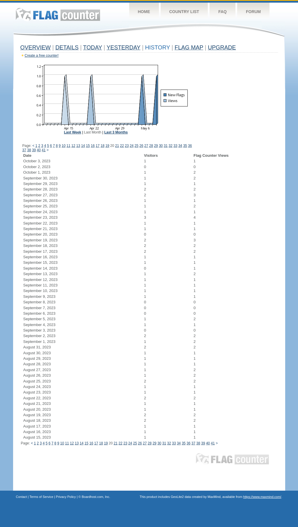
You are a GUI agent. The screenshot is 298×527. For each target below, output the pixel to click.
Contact (21, 496)
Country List (184, 11)
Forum (253, 11)
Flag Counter (58, 14)
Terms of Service (41, 496)
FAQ (222, 11)
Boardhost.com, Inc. (96, 496)
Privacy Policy (66, 496)
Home (144, 11)
